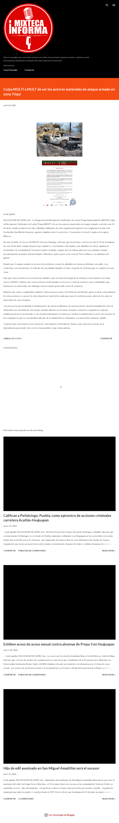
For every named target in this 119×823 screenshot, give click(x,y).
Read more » (109, 550)
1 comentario (26, 798)
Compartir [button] (106, 338)
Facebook (29, 70)
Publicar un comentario (32, 550)
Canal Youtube (10, 70)
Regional (16, 338)
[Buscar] (107, 5)
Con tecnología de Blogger (59, 815)
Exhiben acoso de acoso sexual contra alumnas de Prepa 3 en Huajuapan (58, 644)
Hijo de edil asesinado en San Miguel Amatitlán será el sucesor (51, 768)
